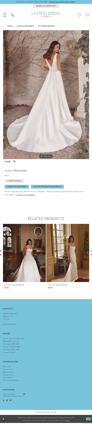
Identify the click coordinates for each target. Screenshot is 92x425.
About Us (6, 368)
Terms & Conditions (11, 382)
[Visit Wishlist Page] (79, 15)
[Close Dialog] (3, 421)
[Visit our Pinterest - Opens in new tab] (10, 403)
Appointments (8, 374)
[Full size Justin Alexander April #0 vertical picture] (46, 95)
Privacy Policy (8, 376)
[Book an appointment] (46, 6)
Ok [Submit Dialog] (88, 421)
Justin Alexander (25, 26)
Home (10, 26)
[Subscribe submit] (26, 396)
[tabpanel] (46, 95)
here (68, 422)
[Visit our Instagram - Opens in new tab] (7, 403)
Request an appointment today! (63, 2)
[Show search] (87, 15)
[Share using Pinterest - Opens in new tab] (14, 162)
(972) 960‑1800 (9, 326)
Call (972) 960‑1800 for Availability (52, 188)
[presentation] (24, 254)
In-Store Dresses (46, 26)
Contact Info (8, 371)
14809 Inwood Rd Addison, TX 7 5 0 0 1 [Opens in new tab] (10, 318)
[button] (5, 15)
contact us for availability (25, 196)
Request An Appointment (18, 188)
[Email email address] (15, 396)
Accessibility (8, 379)
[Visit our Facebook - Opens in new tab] (3, 403)
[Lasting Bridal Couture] (46, 15)
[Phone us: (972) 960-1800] (13, 15)
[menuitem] (5, 15)
